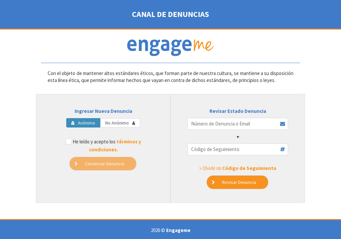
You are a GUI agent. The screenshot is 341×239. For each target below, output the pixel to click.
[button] (237, 182)
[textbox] (237, 124)
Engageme (178, 230)
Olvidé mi (237, 168)
